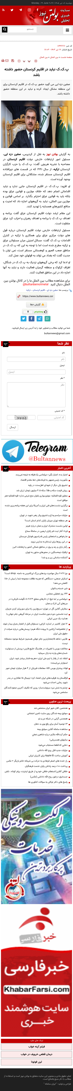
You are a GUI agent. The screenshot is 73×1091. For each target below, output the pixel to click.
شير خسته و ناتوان (59, 588)
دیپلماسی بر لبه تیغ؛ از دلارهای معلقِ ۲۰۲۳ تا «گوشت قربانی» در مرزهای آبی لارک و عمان (38, 601)
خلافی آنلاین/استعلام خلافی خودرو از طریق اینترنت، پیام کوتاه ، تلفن (36, 771)
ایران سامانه (50, 1084)
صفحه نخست (66, 57)
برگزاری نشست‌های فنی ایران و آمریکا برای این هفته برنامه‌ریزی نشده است (36, 508)
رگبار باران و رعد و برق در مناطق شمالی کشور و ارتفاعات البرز (40, 547)
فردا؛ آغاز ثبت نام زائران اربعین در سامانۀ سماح (46, 531)
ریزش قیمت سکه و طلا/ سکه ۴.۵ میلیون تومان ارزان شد (42, 490)
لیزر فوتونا (36, 1062)
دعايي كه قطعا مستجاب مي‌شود (53, 745)
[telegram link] (39, 318)
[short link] (38, 296)
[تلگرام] (37, 451)
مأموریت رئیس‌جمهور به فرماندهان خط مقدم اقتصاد (44, 480)
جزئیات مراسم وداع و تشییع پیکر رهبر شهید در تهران (44, 515)
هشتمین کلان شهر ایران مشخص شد (51, 708)
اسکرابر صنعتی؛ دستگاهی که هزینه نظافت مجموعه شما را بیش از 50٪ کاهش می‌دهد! (36, 581)
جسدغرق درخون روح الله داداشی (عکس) (49, 777)
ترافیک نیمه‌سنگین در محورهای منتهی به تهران (47, 552)
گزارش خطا (37, 304)
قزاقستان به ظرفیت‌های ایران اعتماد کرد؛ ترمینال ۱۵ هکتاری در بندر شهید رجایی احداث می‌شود (37, 680)
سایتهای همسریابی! (58, 740)
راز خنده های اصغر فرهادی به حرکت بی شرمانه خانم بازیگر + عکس (37, 761)
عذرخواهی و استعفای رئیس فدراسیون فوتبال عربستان (43, 536)
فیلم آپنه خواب (36, 1047)
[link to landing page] (53, 15)
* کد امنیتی (60, 411)
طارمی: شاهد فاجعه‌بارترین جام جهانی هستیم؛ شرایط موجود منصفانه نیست (36, 641)
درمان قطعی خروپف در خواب (36, 1054)
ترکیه (28, 290)
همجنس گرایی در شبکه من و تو (53, 718)
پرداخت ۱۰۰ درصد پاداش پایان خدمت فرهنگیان (46, 766)
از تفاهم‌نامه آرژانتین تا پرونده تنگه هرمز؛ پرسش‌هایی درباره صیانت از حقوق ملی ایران (36, 631)
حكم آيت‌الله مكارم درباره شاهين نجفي (50, 734)
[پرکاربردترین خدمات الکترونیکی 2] (36, 846)
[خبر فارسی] (36, 971)
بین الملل (54, 57)
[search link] (4, 29)
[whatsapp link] (47, 318)
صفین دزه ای (52, 290)
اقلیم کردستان (39, 290)
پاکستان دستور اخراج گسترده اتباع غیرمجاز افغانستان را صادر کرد (42, 38)
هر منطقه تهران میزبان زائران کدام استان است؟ (46, 520)
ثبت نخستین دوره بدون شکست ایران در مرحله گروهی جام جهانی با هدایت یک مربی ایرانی (37, 616)
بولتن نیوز (52, 154)
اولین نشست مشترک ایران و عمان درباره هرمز (47, 526)
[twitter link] (23, 318)
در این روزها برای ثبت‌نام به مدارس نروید (49, 542)
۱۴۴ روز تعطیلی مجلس (57, 594)
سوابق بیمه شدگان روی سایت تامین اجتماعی (47, 713)
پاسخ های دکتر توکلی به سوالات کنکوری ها (48, 782)
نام (63, 352)
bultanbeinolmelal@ (35, 284)
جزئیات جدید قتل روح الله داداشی (52, 750)
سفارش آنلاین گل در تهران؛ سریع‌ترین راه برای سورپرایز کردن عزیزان (36, 609)
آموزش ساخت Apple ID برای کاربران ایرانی (48, 755)
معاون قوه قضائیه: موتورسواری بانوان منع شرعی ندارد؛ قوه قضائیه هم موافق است (36, 498)
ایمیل (62, 365)
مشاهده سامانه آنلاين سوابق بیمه (52, 729)
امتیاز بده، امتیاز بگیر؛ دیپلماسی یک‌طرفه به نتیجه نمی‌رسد (42, 474)
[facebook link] (31, 318)
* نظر (62, 378)
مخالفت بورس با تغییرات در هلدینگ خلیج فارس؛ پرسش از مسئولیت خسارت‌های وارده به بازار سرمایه (36, 651)
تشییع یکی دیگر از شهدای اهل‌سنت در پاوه (48, 485)
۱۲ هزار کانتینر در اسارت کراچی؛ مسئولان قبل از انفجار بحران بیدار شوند (35, 624)
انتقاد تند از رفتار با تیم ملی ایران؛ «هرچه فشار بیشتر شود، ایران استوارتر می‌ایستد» (39, 661)
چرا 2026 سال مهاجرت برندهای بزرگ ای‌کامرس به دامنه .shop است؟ (36, 573)
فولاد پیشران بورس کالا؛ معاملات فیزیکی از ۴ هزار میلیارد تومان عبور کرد (37, 671)
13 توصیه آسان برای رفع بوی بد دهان (51, 724)
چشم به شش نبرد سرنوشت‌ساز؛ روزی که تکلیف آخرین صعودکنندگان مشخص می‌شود (36, 690)
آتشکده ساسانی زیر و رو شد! (54, 557)
